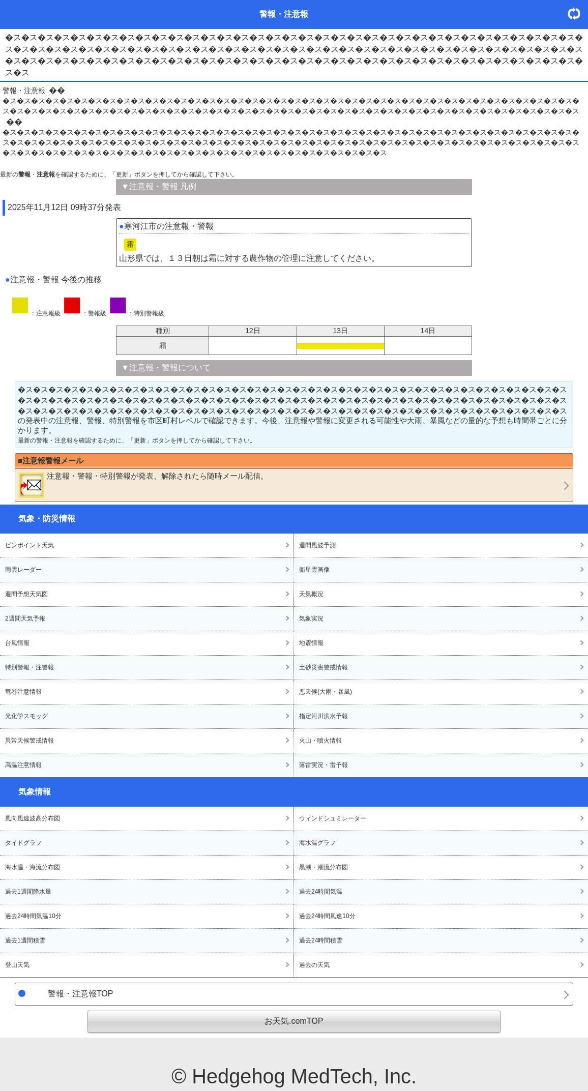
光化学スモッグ (26, 716)
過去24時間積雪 (320, 940)
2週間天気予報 (25, 618)
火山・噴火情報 (320, 740)
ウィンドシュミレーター (332, 818)
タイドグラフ (23, 842)
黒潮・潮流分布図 (323, 867)
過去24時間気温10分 (33, 916)
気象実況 (311, 618)
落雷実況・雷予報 (323, 765)
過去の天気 (314, 964)
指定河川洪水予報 (323, 716)
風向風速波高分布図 (32, 818)
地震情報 (311, 642)
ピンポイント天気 (29, 545)
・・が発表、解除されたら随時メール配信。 (143, 484)
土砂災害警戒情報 (323, 667)
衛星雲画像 (314, 569)
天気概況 (311, 594)
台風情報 (17, 642)
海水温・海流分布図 (32, 867)
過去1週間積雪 (25, 940)
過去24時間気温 (320, 891)
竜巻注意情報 (23, 691)
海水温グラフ (317, 842)
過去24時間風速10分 (327, 916)
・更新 (578, 13)
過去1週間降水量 (28, 891)
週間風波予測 (317, 545)
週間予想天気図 (26, 594)
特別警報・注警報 (29, 667)
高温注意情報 (23, 765)
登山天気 (17, 964)
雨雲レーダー (23, 569)
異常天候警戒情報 (29, 740)
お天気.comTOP (293, 1021)
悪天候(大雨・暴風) (325, 691)
